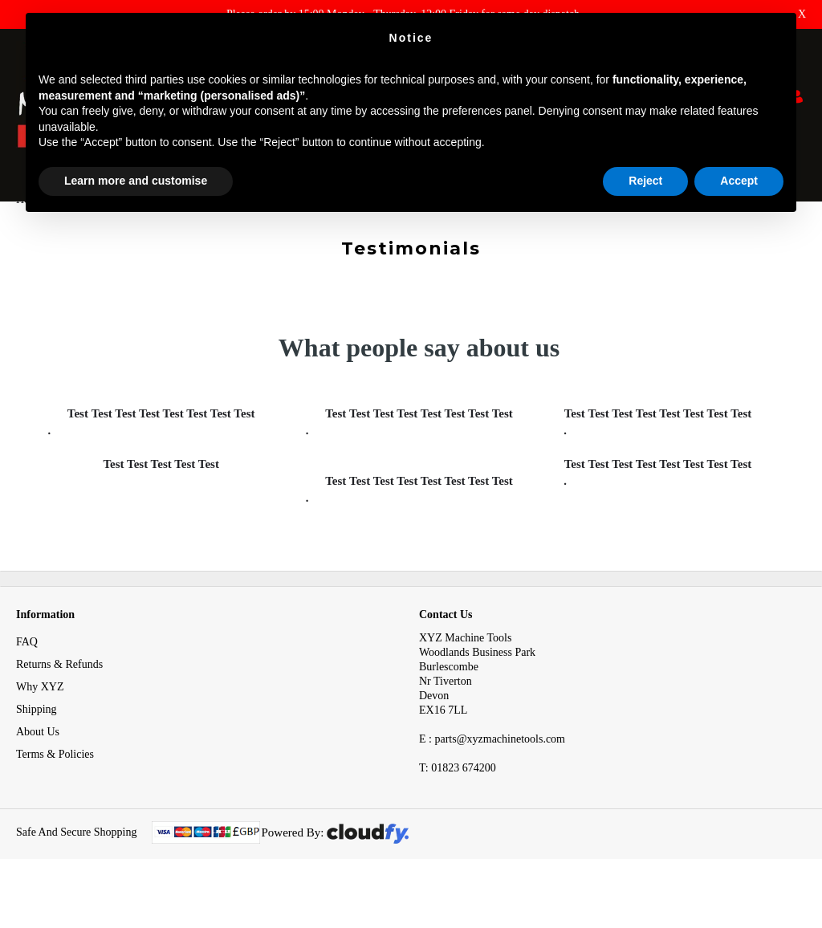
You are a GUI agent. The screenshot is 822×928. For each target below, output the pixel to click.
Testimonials (94, 232)
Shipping (36, 741)
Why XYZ (40, 719)
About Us (37, 764)
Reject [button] (645, 180)
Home (29, 232)
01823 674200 (457, 800)
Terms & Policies (55, 786)
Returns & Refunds (59, 696)
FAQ (27, 674)
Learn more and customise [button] (135, 180)
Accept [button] (739, 180)
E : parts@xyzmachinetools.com (492, 771)
